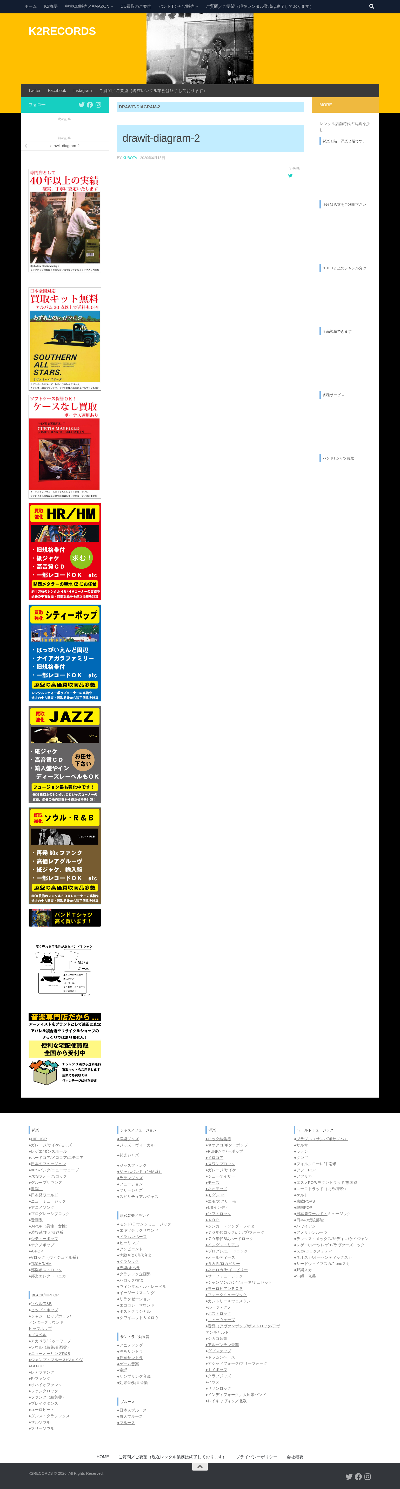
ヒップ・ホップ (44, 1310)
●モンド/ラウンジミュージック (144, 1224)
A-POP (37, 1251)
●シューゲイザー (220, 1176)
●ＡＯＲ (212, 1220)
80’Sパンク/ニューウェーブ (55, 1170)
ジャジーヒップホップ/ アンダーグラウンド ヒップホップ (50, 1322)
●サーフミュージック (224, 1276)
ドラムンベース (133, 1236)
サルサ (302, 1145)
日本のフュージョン (48, 1164)
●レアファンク (41, 1372)
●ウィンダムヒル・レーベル (141, 1286)
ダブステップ (219, 1351)
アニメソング (42, 1207)
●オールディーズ (220, 1257)
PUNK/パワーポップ (225, 1151)
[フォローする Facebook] (90, 105)
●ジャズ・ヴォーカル (136, 1145)
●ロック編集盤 (218, 1139)
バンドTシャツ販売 (177, 6)
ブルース (127, 1422)
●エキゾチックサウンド (137, 1230)
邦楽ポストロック (46, 1270)
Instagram (82, 90)
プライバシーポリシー (256, 1457)
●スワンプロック (220, 1164)
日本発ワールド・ (312, 1213)
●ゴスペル (37, 1335)
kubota (130, 158)
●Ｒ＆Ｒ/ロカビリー (222, 1263)
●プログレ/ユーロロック (226, 1251)
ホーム (30, 6)
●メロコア (214, 1157)
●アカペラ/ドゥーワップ (50, 1341)
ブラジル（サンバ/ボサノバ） (322, 1139)
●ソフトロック (218, 1213)
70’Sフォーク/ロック (49, 1176)
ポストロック (219, 1313)
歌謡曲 (37, 1188)
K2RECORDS (62, 31)
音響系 (37, 1220)
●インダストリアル (222, 1245)
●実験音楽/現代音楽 (134, 1255)
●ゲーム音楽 (128, 1364)
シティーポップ (44, 1238)
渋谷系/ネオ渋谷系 (47, 1232)
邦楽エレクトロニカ (48, 1276)
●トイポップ (216, 1369)
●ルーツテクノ (218, 1307)
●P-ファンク (39, 1378)
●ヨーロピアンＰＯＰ (224, 1288)
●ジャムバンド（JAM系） (139, 1171)
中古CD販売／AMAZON (87, 6)
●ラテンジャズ (130, 1178)
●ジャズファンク (132, 1165)
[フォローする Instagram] (98, 105)
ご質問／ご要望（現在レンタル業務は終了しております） (260, 6)
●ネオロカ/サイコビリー (226, 1270)
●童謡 (122, 1370)
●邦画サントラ (130, 1357)
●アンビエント (130, 1249)
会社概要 (295, 1457)
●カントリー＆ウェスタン (228, 1301)
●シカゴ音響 (216, 1338)
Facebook (57, 90)
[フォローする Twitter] (81, 105)
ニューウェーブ (221, 1319)
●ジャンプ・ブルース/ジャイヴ (56, 1359)
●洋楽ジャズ (128, 1139)
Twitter (34, 90)
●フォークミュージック (226, 1295)
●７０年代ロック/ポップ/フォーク (234, 1232)
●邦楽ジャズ (128, 1155)
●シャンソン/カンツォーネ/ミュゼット (238, 1282)
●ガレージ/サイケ (220, 1170)
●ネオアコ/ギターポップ (226, 1145)
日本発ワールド (44, 1195)
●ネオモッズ (216, 1188)
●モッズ (212, 1182)
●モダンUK (215, 1195)
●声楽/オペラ (128, 1267)
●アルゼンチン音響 (222, 1344)
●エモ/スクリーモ (220, 1201)
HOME (103, 1457)
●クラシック (128, 1261)
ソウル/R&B (41, 1303)
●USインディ (217, 1207)
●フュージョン (130, 1184)
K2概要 (51, 6)
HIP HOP (39, 1139)
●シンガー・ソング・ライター (231, 1226)
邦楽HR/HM (41, 1263)
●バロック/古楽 (130, 1280)
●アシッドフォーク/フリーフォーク (236, 1363)
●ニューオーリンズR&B (49, 1353)
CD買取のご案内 (136, 6)
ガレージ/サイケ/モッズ (51, 1145)
